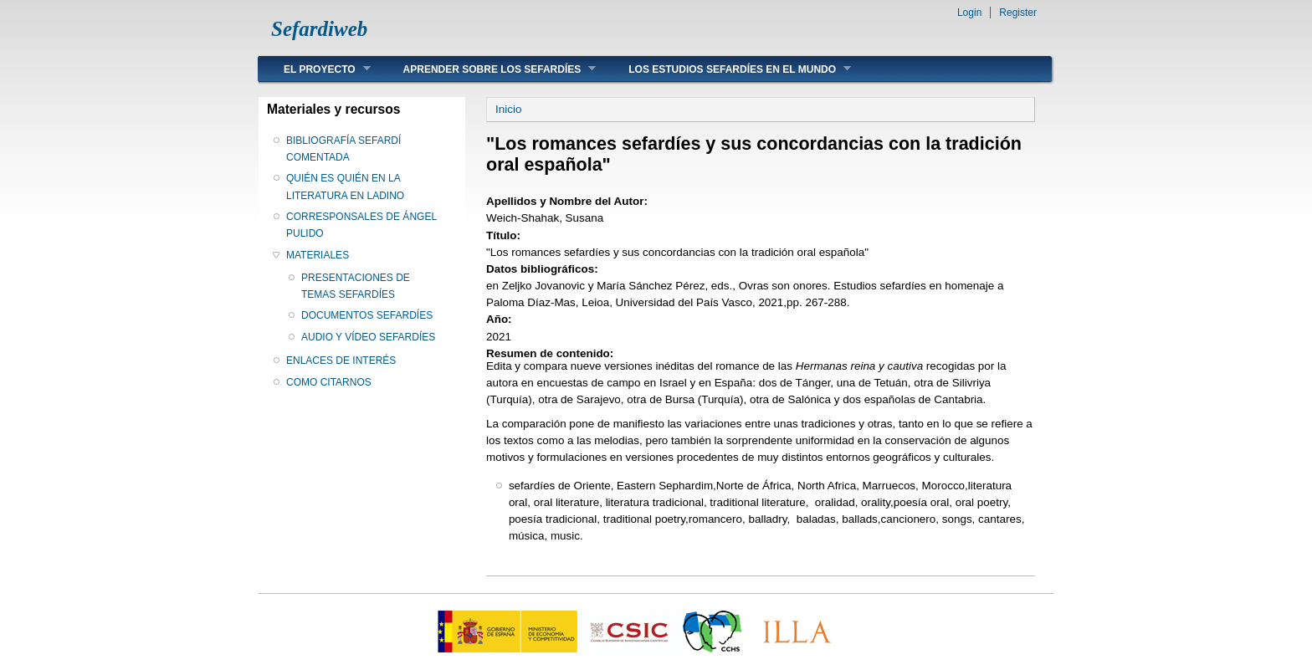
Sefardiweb (319, 29)
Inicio (508, 109)
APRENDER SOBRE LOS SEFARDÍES (487, 69)
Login (969, 12)
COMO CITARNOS (329, 382)
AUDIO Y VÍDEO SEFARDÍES (368, 337)
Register (1018, 12)
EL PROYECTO (315, 69)
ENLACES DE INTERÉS (341, 360)
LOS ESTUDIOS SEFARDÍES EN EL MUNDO (727, 69)
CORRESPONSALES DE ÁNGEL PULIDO (361, 225)
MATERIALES (317, 255)
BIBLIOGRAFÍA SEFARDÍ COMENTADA (343, 149)
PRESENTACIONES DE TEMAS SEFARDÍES (355, 286)
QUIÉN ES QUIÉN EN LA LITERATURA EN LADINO (345, 186)
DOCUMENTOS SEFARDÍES (367, 315)
